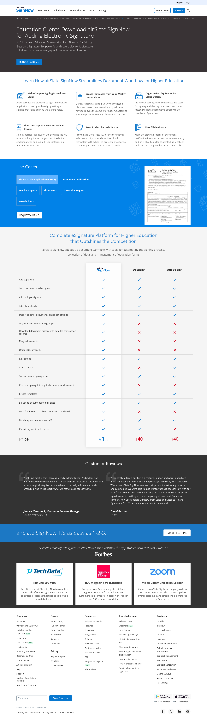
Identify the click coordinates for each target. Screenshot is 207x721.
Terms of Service (66, 712)
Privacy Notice (49, 712)
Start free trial (60, 698)
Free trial (179, 10)
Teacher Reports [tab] (28, 190)
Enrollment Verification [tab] (76, 179)
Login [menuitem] (188, 2)
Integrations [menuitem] (76, 10)
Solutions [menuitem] (58, 10)
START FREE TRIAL (177, 533)
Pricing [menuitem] (102, 10)
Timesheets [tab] (50, 190)
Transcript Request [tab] (74, 190)
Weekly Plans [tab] (26, 201)
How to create (131, 663)
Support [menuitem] (179, 2)
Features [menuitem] (42, 10)
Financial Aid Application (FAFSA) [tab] (37, 179)
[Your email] (31, 698)
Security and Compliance (28, 712)
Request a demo (29, 62)
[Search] (188, 10)
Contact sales (162, 10)
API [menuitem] (90, 10)
